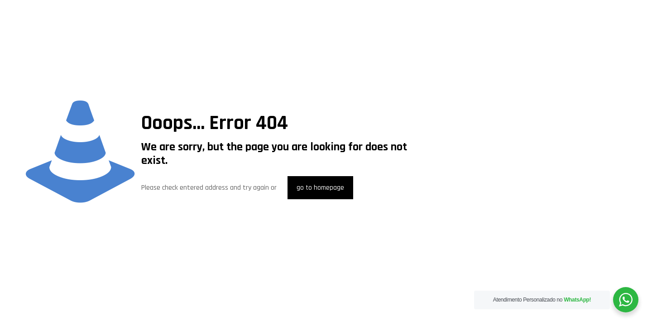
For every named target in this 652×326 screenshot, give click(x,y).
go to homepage (320, 187)
